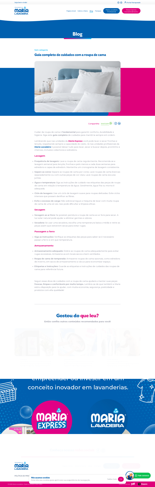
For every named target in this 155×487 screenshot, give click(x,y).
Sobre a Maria (83, 11)
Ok (121, 479)
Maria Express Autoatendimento (131, 11)
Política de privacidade (26, 476)
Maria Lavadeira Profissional (111, 11)
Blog (91, 11)
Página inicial (71, 11)
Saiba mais (112, 479)
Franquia (98, 11)
